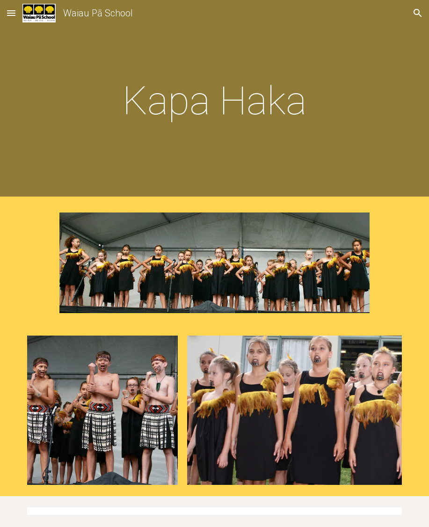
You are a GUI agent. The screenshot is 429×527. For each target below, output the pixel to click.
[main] (214, 101)
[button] (11, 13)
